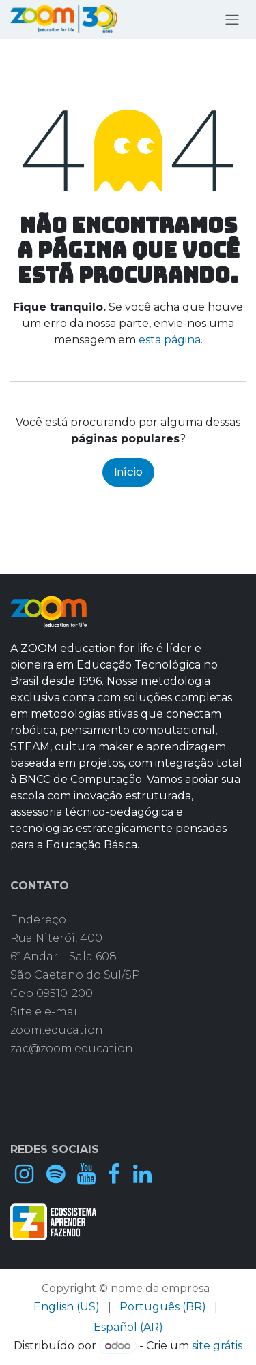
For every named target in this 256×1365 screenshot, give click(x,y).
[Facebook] (114, 1174)
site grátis (217, 1345)
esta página (170, 339)
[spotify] (56, 1174)
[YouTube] (86, 1174)
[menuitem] (66, 1307)
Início (128, 472)
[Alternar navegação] (232, 19)
